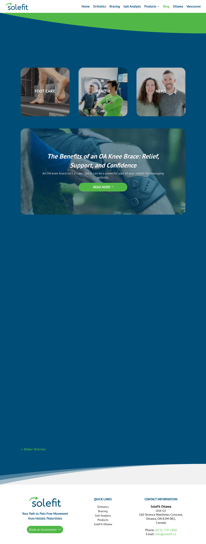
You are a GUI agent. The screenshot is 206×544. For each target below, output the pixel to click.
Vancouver (194, 7)
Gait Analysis (132, 7)
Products (150, 7)
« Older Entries (33, 445)
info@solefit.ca (165, 529)
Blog (166, 7)
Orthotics (99, 7)
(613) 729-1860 (166, 525)
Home (85, 7)
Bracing (114, 7)
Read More (101, 183)
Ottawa (178, 7)
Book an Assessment (43, 525)
